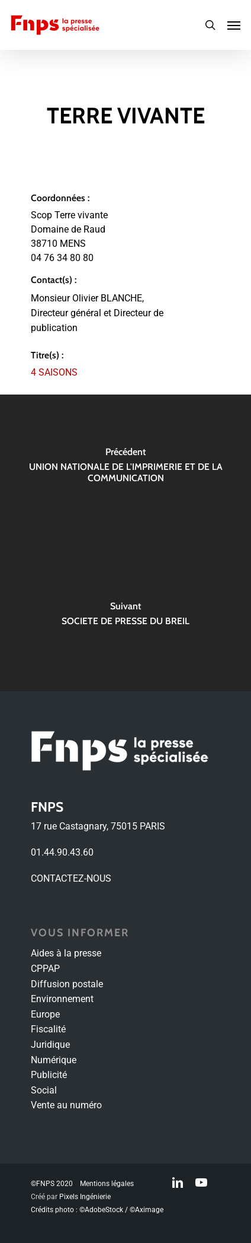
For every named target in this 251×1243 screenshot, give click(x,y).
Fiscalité (48, 1029)
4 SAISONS (54, 372)
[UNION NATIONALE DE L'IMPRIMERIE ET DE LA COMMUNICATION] (125, 469)
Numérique (53, 1060)
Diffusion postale (67, 984)
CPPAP (45, 968)
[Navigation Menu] (233, 25)
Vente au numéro (66, 1105)
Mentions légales (107, 1184)
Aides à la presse (66, 953)
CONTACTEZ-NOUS (71, 878)
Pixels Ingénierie (85, 1197)
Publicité (49, 1074)
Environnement (62, 998)
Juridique (50, 1044)
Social (44, 1090)
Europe (45, 1014)
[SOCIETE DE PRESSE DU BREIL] (125, 617)
